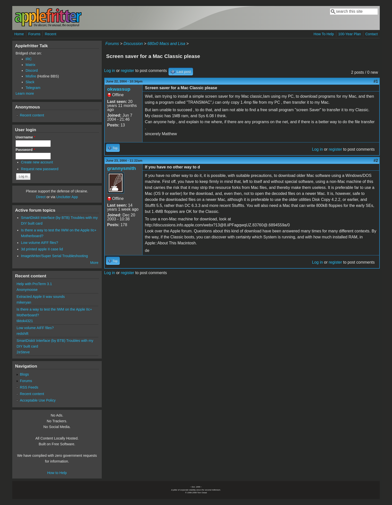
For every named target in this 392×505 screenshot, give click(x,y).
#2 (376, 160)
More (94, 263)
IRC (29, 59)
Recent (50, 34)
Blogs (24, 374)
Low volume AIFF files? (39, 243)
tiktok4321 (24, 321)
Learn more (25, 93)
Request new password (39, 169)
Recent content (32, 115)
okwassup (118, 89)
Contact (371, 34)
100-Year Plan (349, 34)
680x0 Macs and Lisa (166, 43)
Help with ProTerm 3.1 (34, 284)
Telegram (33, 88)
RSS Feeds (29, 387)
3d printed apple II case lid (42, 249)
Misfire (31, 76)
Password (25, 150)
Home (19, 34)
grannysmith (121, 168)
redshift (22, 334)
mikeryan (23, 302)
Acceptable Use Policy (38, 400)
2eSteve (23, 352)
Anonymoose (27, 290)
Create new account (37, 162)
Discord (32, 70)
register (127, 70)
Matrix (30, 65)
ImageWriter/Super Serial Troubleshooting (54, 256)
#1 (376, 81)
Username (25, 137)
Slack (30, 82)
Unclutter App (67, 197)
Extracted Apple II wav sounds (40, 297)
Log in (109, 70)
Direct (41, 197)
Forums (34, 34)
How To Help (324, 34)
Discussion (133, 43)
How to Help (57, 473)
